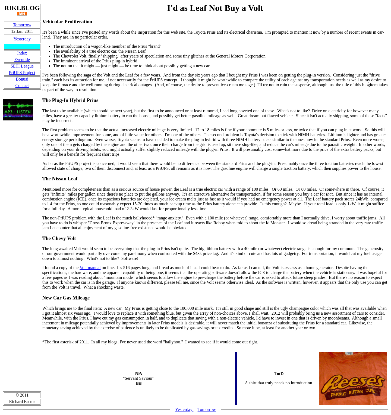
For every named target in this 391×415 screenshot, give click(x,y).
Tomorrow (22, 25)
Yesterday (22, 39)
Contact (22, 85)
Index (22, 53)
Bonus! (22, 79)
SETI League (22, 66)
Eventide (22, 59)
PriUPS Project (22, 72)
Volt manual (90, 267)
